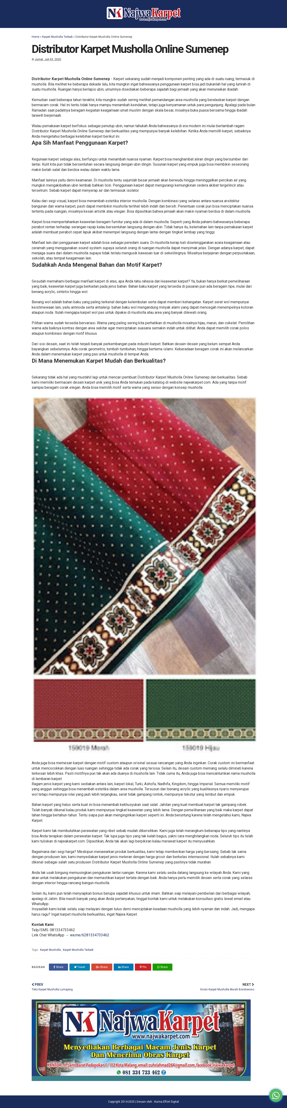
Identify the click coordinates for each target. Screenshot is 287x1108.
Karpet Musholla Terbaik (57, 36)
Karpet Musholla (51, 949)
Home (35, 36)
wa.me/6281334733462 (89, 935)
